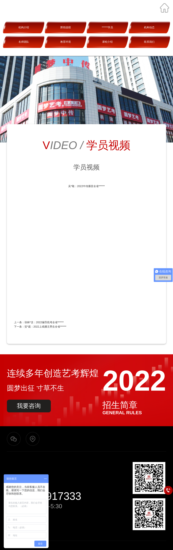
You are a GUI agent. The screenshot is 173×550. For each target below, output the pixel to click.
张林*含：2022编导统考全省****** (44, 322)
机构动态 (149, 27)
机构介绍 (23, 27)
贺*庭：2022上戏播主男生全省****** (45, 326)
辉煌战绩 (65, 27)
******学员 (107, 27)
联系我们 (149, 41)
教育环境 (65, 41)
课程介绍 (107, 41)
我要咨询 (29, 405)
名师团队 (23, 41)
